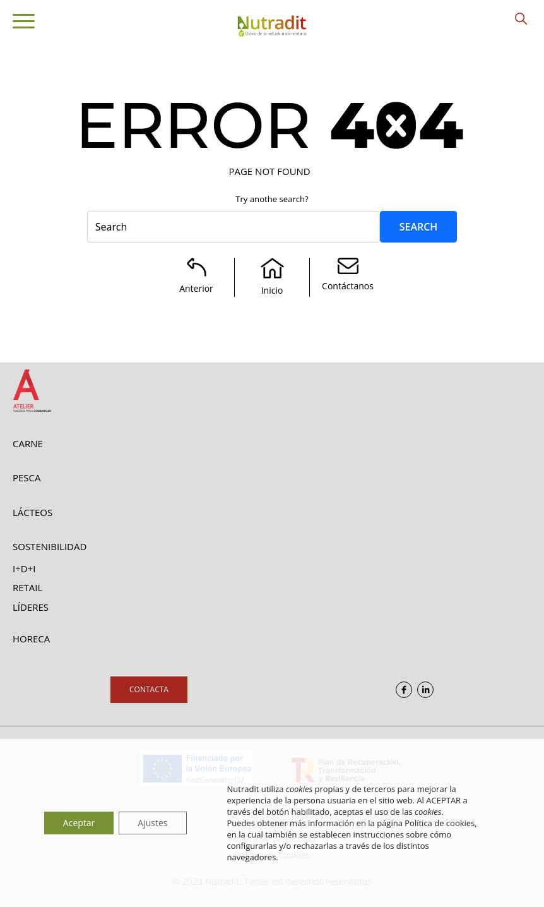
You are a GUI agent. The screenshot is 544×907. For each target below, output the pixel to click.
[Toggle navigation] (24, 23)
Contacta (149, 689)
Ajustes (152, 823)
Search (418, 227)
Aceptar (79, 823)
